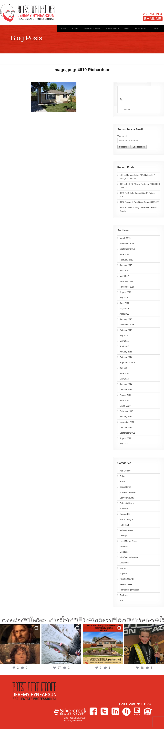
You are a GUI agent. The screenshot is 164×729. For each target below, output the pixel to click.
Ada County (125, 471)
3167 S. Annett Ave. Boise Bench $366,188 (139, 202)
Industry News (126, 530)
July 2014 (124, 368)
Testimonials (112, 28)
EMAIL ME (152, 19)
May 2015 (124, 341)
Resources (140, 28)
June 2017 (124, 271)
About (75, 28)
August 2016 (125, 292)
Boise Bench (125, 487)
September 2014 (127, 362)
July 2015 (124, 335)
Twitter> (104, 711)
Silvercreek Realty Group (69, 711)
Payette (123, 573)
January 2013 (126, 417)
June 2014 (124, 373)
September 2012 (127, 433)
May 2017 (124, 276)
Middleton (124, 563)
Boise (122, 476)
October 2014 (126, 357)
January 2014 (126, 384)
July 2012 (124, 444)
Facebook (93, 711)
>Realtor (137, 711)
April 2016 (124, 314)
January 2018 (126, 265)
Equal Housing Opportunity (148, 711)
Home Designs (126, 519)
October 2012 (126, 427)
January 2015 (126, 352)
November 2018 (127, 243)
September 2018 (127, 249)
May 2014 (124, 379)
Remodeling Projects (129, 590)
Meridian (124, 546)
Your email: (122, 136)
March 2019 (125, 238)
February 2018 (126, 260)
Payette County (127, 579)
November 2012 (127, 422)
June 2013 (124, 400)
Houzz (126, 712)
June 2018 (124, 254)
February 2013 (126, 411)
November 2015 (127, 325)
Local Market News (128, 541)
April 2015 (124, 346)
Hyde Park (124, 525)
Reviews (124, 595)
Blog (126, 28)
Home (63, 28)
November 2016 (127, 287)
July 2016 (124, 298)
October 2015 (126, 330)
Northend (124, 568)
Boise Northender (128, 492)
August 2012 (125, 438)
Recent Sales (126, 584)
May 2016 (124, 308)
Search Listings (91, 28)
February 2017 (126, 281)
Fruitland (124, 509)
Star (121, 600)
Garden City (125, 514)
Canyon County (127, 498)
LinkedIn (115, 711)
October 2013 (126, 390)
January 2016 (126, 319)
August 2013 (125, 395)
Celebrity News (127, 503)
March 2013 (125, 406)
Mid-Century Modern (129, 557)
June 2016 (124, 303)
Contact (156, 28)
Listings (123, 536)
